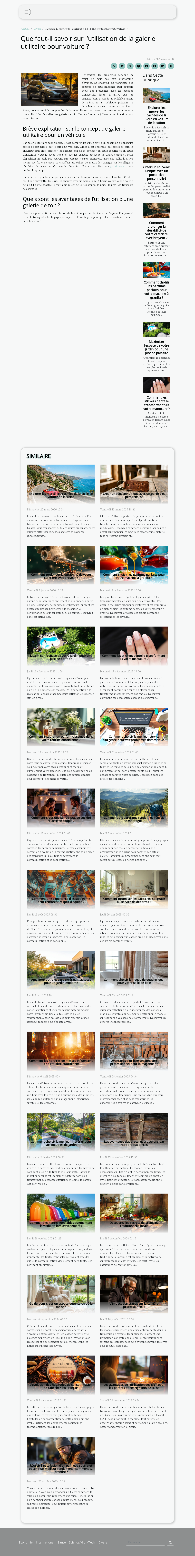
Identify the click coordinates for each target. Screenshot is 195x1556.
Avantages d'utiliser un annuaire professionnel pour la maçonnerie (134, 1062)
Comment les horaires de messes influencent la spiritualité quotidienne (61, 1062)
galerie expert (118, 166)
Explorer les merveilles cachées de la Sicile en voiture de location (156, 115)
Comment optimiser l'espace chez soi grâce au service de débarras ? (134, 900)
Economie (26, 1542)
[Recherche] (145, 1542)
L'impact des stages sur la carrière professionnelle (134, 1305)
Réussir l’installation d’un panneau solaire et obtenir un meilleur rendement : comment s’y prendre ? (61, 1469)
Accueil (25, 29)
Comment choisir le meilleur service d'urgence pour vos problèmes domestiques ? (134, 740)
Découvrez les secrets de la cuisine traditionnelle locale (134, 1224)
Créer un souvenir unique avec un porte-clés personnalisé (156, 173)
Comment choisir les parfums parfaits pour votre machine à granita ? (156, 290)
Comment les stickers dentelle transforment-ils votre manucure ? (156, 403)
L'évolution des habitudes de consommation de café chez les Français (61, 1386)
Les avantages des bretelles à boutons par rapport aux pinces (134, 1143)
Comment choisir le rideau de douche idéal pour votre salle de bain (134, 981)
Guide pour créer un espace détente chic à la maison (61, 1305)
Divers (37, 29)
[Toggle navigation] (26, 12)
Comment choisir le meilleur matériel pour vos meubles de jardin (61, 1143)
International (45, 1542)
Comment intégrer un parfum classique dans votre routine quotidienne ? (61, 738)
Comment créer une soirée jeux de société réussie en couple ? (61, 819)
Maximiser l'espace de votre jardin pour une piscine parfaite (156, 347)
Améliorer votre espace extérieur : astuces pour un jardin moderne (61, 981)
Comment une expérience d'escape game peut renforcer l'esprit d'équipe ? (61, 900)
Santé (62, 1542)
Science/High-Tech (82, 1542)
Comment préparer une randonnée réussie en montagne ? (134, 819)
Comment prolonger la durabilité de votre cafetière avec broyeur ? (156, 230)
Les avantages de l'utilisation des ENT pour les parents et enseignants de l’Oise (134, 1386)
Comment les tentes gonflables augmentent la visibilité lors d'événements (61, 1224)
